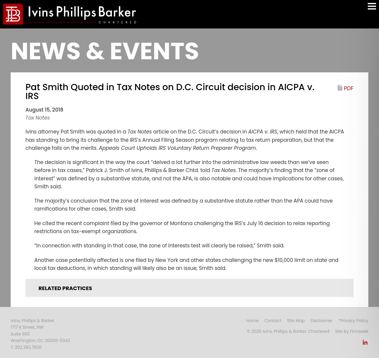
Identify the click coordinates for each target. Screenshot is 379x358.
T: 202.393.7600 (26, 347)
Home (252, 321)
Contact (272, 321)
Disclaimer (322, 321)
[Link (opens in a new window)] (365, 344)
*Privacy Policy (353, 321)
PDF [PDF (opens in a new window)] (349, 88)
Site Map (296, 321)
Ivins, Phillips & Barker (32, 321)
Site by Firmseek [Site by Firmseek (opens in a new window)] (351, 331)
